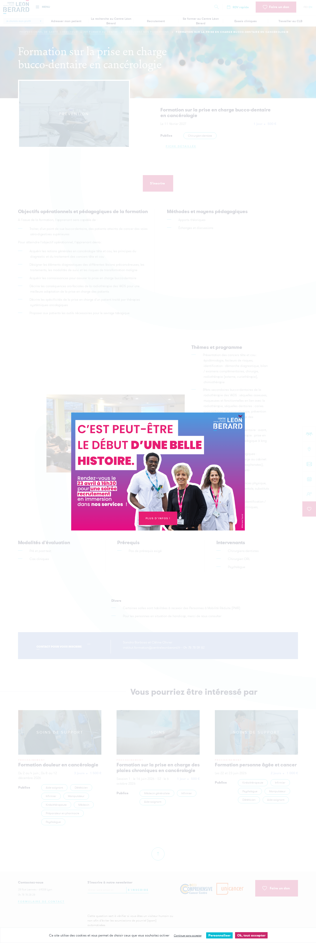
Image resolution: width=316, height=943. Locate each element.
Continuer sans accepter (188, 935)
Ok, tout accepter (251, 935)
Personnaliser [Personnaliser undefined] (219, 935)
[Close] (240, 417)
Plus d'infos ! (158, 518)
